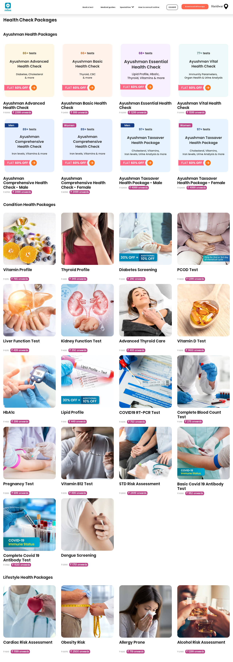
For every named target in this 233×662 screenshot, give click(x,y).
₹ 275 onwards (193, 421)
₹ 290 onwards (136, 279)
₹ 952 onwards (194, 493)
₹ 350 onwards (77, 350)
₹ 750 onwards (136, 421)
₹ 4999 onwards (138, 187)
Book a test (88, 7)
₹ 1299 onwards (138, 112)
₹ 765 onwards (19, 279)
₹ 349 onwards (77, 279)
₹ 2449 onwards (137, 493)
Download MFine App (195, 6)
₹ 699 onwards (19, 493)
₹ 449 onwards (77, 421)
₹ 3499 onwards (22, 192)
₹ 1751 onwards (78, 564)
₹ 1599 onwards (196, 112)
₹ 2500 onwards (79, 651)
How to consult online (148, 7)
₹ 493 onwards (135, 350)
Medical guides (108, 7)
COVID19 (172, 7)
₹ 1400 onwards (195, 350)
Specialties (125, 7)
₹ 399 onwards (19, 421)
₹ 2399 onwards (22, 112)
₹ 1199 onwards (20, 651)
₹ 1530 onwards (21, 564)
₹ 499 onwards (19, 350)
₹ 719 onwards (135, 651)
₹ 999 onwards (79, 112)
